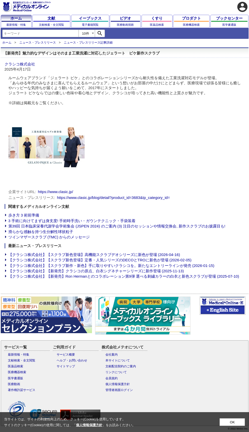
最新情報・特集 (18, 354)
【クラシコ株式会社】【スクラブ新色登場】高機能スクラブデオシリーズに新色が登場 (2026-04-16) (94, 254)
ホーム (6, 42)
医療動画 (14, 384)
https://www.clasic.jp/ (55, 192)
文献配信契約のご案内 (120, 366)
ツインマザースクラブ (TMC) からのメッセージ (49, 237)
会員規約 (111, 378)
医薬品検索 (15, 366)
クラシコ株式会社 (20, 64)
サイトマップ (66, 366)
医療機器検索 (17, 372)
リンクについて (116, 372)
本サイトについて (117, 360)
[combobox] (40, 33)
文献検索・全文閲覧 (21, 360)
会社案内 (111, 354)
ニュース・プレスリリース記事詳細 (88, 42)
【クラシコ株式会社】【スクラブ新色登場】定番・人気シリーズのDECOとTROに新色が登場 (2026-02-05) (100, 260)
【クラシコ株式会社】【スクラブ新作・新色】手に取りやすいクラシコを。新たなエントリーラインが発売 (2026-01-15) (111, 265)
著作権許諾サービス (21, 390)
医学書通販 (15, 378)
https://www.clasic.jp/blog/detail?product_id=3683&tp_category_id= (113, 197)
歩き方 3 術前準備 (23, 215)
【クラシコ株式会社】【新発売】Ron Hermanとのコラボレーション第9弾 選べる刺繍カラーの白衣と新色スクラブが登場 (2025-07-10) (123, 276)
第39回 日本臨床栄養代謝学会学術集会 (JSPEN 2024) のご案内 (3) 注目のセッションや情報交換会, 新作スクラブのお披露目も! (116, 226)
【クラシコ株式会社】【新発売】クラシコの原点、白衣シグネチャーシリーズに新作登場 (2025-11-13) (96, 271)
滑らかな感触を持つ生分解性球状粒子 (40, 232)
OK (232, 422)
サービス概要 (66, 354)
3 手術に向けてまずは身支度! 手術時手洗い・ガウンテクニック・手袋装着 (72, 221)
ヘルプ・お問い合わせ (72, 360)
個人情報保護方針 (117, 384)
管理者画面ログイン (119, 390)
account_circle (242, 7)
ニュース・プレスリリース (37, 42)
